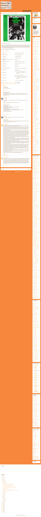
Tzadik (35, 387)
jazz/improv (34, 90)
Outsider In (34, 330)
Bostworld (34, 398)
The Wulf (34, 455)
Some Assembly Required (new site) (35, 345)
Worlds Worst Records (36, 292)
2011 (2, 504)
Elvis (33, 77)
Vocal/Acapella (35, 150)
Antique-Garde (35, 50)
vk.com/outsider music (36, 277)
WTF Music (34, 293)
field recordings (35, 81)
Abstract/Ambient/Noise (36, 43)
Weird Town (34, 281)
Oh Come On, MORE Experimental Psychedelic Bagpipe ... (10, 487)
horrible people (35, 87)
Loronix (34, 211)
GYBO (34, 402)
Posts (35, 20)
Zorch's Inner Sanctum (36, 297)
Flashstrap (34, 192)
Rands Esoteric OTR (35, 338)
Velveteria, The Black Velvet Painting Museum (36, 457)
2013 (2, 502)
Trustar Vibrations (35, 267)
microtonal (34, 101)
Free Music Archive (36, 370)
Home (16, 169)
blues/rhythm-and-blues (36, 54)
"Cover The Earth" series (36, 39)
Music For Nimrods (35, 324)
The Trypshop (35, 356)
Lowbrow (34, 95)
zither (34, 151)
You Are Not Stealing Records (36, 391)
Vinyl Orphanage (35, 276)
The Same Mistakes (35, 261)
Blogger (25, 515)
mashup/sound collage (36, 98)
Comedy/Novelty (35, 68)
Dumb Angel (34, 436)
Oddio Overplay (36, 379)
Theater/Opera (35, 144)
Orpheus (34, 230)
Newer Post (3, 169)
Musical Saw (34, 104)
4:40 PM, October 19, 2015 (6, 114)
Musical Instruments (5, 154)
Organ (34, 110)
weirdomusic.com (35, 286)
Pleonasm (35, 380)
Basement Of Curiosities (36, 164)
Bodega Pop (34, 167)
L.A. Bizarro (34, 439)
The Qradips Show (35, 355)
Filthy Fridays (35, 82)
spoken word (34, 140)
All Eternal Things (35, 161)
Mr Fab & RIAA (35, 217)
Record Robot (35, 236)
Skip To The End (35, 341)
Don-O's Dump (35, 399)
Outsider (34, 111)
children (34, 62)
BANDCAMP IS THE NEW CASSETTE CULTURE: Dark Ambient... (11, 490)
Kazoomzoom (36, 373)
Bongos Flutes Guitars (36, 168)
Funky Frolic (34, 195)
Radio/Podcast (35, 119)
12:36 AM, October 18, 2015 (6, 103)
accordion (34, 45)
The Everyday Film (35, 141)
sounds (34, 133)
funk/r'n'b (34, 85)
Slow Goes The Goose (36, 246)
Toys (33, 145)
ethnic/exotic (34, 78)
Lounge (34, 94)
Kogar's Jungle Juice (36, 206)
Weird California (35, 458)
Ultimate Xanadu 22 (5, 488)
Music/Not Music (35, 222)
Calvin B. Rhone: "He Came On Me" (7, 489)
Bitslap (34, 304)
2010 (2, 505)
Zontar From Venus (35, 424)
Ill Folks (34, 202)
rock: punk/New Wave (36, 126)
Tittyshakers (34, 266)
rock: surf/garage (35, 128)
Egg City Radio (35, 187)
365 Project (34, 157)
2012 (2, 503)
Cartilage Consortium (36, 172)
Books (34, 56)
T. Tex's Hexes (35, 415)
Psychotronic (34, 412)
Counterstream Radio (36, 308)
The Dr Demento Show (36, 350)
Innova (35, 372)
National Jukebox (35, 226)
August (4, 492)
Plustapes (35, 382)
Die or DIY (34, 181)
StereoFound (35, 252)
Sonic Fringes (35, 251)
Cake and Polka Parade (36, 171)
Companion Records (35, 367)
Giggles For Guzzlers (36, 403)
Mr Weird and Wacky (36, 218)
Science (34, 129)
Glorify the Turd (35, 199)
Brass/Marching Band (36, 59)
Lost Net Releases (35, 212)
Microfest (34, 447)
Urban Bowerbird (35, 272)
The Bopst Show (35, 349)
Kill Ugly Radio (35, 318)
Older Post (28, 169)
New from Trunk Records (36, 377)
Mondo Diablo (35, 323)
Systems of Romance (36, 255)
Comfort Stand (36, 365)
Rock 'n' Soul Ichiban (36, 237)
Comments (35, 21)
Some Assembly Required (35, 343)
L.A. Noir (34, 440)
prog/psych (34, 118)
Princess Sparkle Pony (36, 231)
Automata (34, 432)
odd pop (34, 105)
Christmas (34, 65)
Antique (34, 49)
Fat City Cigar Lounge (36, 191)
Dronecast (34, 311)
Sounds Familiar (35, 346)
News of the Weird (35, 411)
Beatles (34, 53)
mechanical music (35, 100)
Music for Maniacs (5, 4)
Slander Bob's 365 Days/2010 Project (35, 245)
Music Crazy (4, 124)
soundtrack (15, 83)
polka (34, 115)
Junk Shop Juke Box (35, 205)
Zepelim (34, 360)
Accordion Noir (35, 303)
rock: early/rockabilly (35, 123)
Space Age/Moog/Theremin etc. (36, 136)
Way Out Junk (35, 280)
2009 (2, 506)
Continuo (34, 175)
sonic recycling (35, 132)
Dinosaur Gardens (35, 182)
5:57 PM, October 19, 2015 (6, 118)
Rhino (34, 122)
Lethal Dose (34, 407)
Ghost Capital (35, 196)
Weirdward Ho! (35, 287)
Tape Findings (35, 256)
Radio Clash (34, 334)
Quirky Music (35, 333)
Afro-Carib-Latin (35, 46)
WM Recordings (36, 389)
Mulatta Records (36, 375)
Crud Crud (34, 176)
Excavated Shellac (35, 188)
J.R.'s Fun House (35, 406)
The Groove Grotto (35, 260)
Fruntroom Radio (35, 312)
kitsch (34, 91)
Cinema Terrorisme (35, 307)
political (34, 114)
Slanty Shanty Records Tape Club (36, 386)
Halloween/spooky (11, 83)
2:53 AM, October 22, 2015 (6, 122)
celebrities (34, 61)
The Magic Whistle (35, 416)
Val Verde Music (35, 273)
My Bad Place (35, 329)
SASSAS (34, 450)
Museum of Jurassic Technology (35, 449)
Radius (34, 337)
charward (4, 157)
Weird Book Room (35, 423)
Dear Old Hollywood (35, 435)
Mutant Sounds (35, 225)
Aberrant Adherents (35, 158)
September (4, 491)
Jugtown (34, 317)
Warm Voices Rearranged (35, 421)
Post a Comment (4, 165)
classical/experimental (6, 83)
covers (34, 73)
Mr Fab (4, 97)
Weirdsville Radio (35, 359)
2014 (2, 501)
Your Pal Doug (35, 296)
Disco (34, 74)
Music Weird (34, 221)
